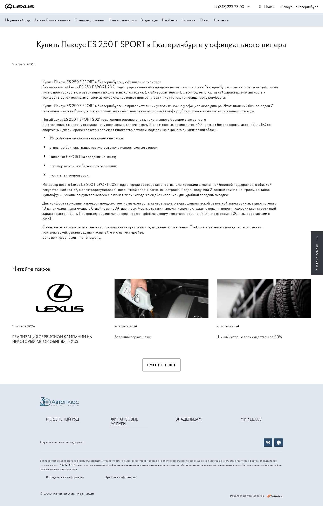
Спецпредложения (90, 20)
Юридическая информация (65, 477)
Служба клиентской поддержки (62, 442)
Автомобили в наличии (52, 20)
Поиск (266, 7)
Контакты (221, 20)
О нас (204, 20)
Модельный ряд (17, 20)
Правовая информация (120, 477)
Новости (188, 20)
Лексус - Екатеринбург (299, 7)
